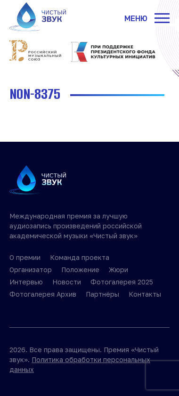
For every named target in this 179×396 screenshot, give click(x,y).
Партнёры (102, 294)
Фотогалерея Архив (42, 294)
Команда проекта (79, 257)
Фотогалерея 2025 (121, 282)
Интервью (26, 282)
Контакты (145, 294)
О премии (25, 257)
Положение (80, 270)
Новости (66, 282)
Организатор (30, 270)
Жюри (118, 270)
